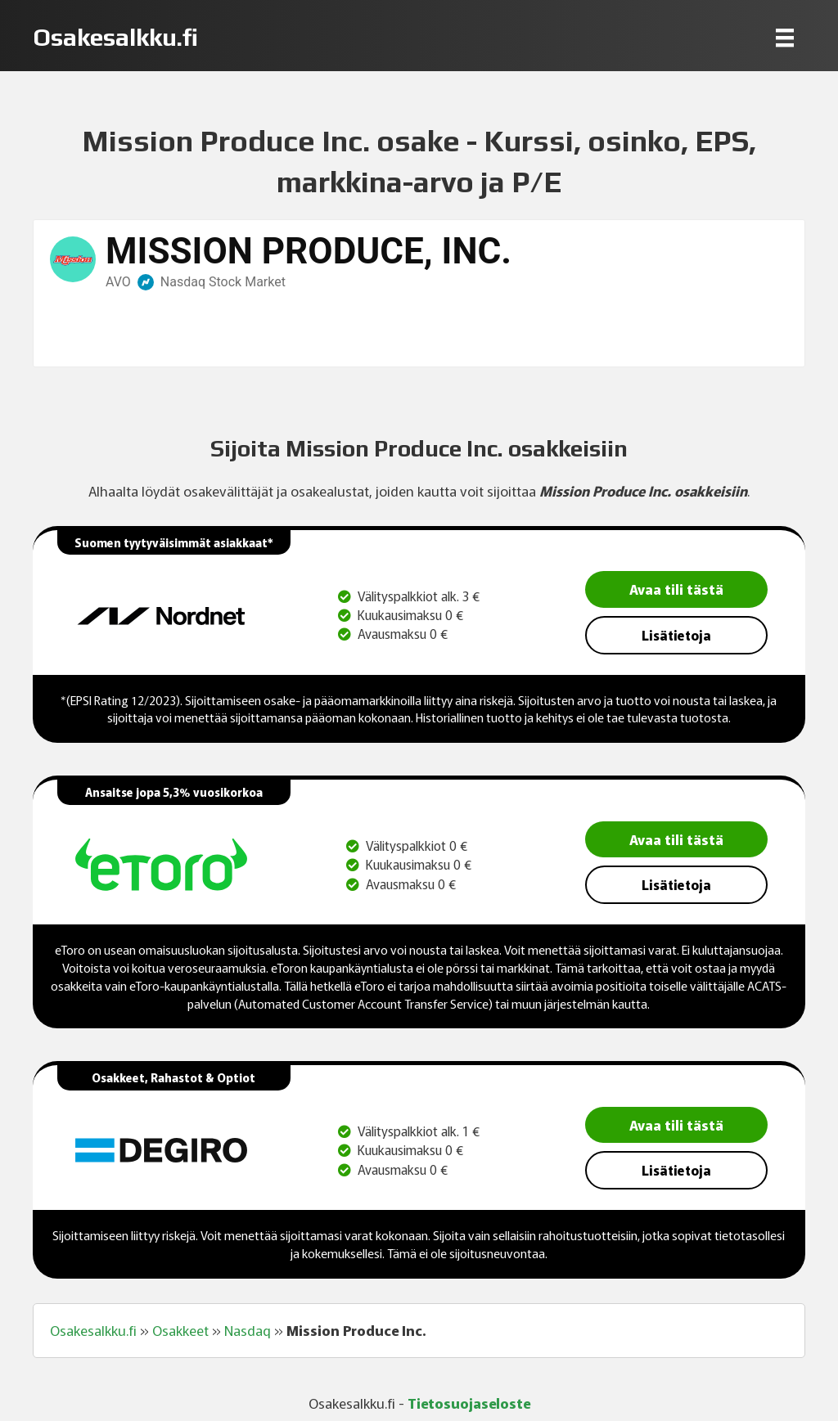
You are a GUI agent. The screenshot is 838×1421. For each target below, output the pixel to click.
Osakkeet (180, 1330)
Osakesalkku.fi (93, 1330)
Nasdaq (247, 1330)
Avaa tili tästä (676, 588)
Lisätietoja (676, 635)
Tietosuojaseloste (469, 1402)
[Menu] (784, 37)
